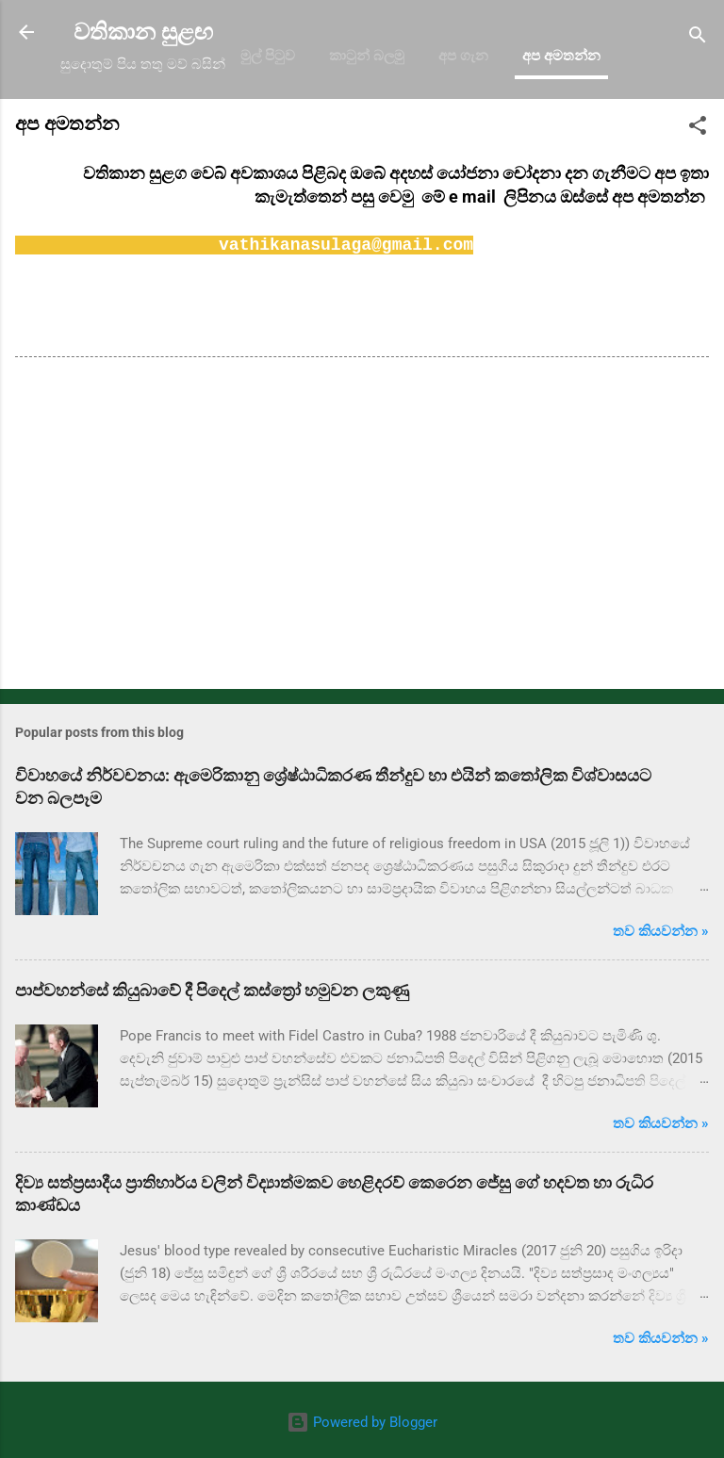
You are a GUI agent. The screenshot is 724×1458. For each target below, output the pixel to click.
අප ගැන (463, 55)
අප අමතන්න (561, 55)
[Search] (697, 38)
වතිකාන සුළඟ (143, 32)
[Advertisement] (362, 527)
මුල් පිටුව (267, 55)
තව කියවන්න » (661, 931)
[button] (697, 128)
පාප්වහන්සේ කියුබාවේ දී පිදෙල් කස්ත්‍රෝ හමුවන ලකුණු (212, 990)
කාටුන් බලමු (366, 55)
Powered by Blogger (362, 1422)
